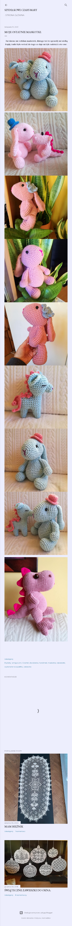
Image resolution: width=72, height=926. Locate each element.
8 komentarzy (21, 895)
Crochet (25, 663)
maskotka (52, 663)
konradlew (46, 918)
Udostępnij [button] (8, 659)
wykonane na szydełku (13, 667)
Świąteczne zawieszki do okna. (27, 890)
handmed (43, 663)
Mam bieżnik (13, 826)
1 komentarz (20, 831)
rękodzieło (61, 663)
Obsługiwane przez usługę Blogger (36, 912)
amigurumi (16, 663)
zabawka (27, 667)
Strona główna (14, 15)
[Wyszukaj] (66, 4)
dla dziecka (34, 663)
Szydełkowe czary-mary (20, 10)
